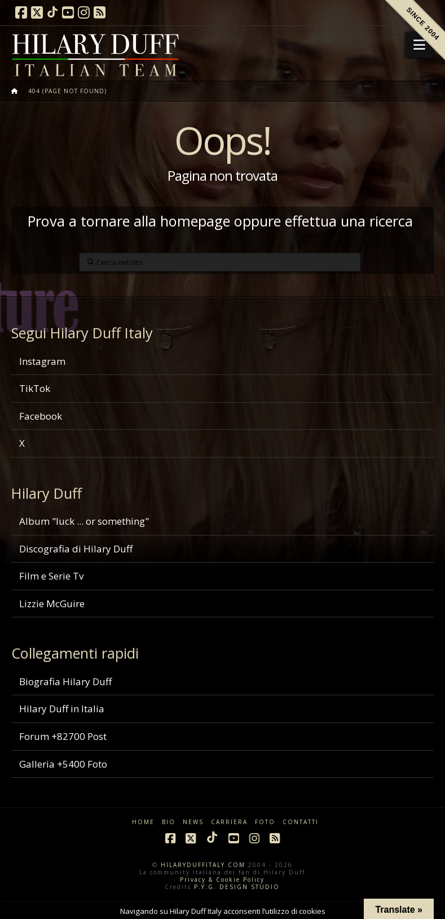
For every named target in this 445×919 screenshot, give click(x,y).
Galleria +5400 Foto (63, 763)
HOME (143, 822)
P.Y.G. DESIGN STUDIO (237, 887)
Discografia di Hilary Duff (76, 548)
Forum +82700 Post (63, 736)
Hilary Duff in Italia (61, 708)
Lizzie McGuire (52, 603)
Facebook (40, 416)
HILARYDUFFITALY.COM (203, 865)
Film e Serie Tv (51, 575)
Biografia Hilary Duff (65, 681)
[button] (419, 45)
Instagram (42, 361)
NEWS (193, 822)
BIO (168, 822)
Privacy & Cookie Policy (222, 879)
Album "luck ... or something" (84, 521)
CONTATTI (301, 822)
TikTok (34, 388)
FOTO (265, 822)
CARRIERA (229, 822)
